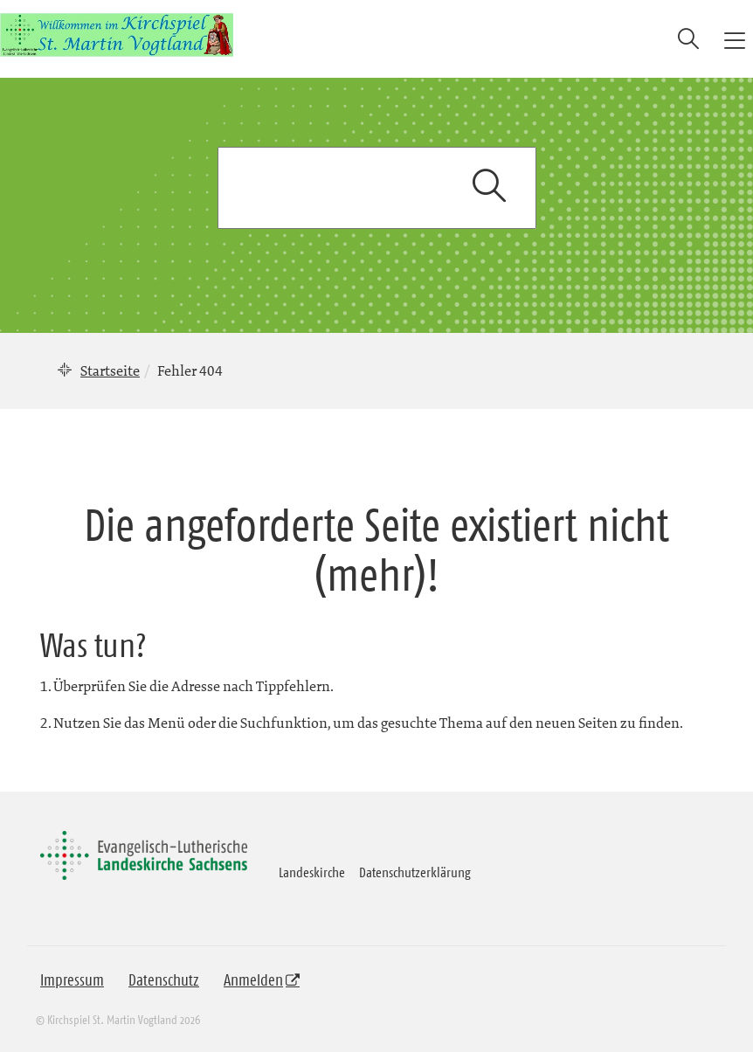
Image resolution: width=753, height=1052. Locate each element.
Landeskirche (312, 872)
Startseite (110, 370)
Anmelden (253, 980)
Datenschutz (163, 980)
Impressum (72, 980)
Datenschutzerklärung (415, 872)
